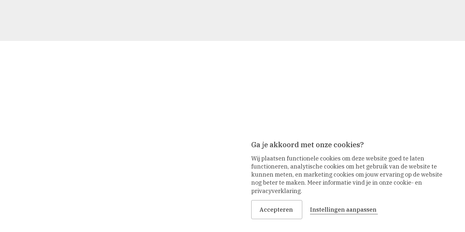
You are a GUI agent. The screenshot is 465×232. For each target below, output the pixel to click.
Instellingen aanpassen (344, 209)
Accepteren (276, 209)
